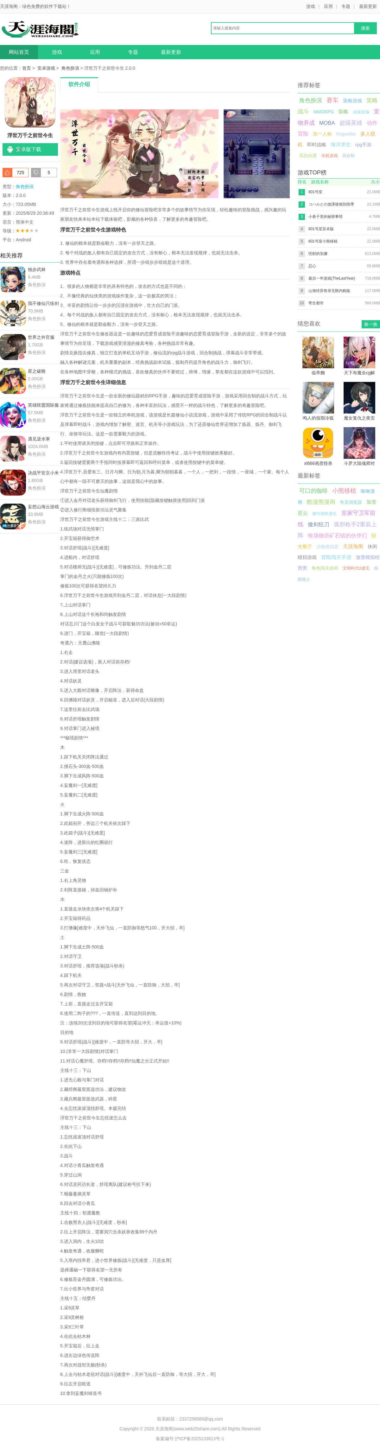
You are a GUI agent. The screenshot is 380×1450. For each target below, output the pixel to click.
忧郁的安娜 (317, 253)
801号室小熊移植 (323, 241)
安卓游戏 (46, 68)
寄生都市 (316, 303)
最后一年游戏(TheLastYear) (331, 278)
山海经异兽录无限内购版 (329, 290)
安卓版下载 (28, 149)
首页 (26, 68)
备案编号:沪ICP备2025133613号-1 (190, 1438)
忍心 (312, 266)
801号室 (315, 192)
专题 (345, 6)
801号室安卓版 (321, 229)
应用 (328, 6)
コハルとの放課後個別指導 (331, 204)
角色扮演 (70, 68)
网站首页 (19, 52)
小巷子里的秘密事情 (325, 216)
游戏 (310, 6)
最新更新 (368, 6)
